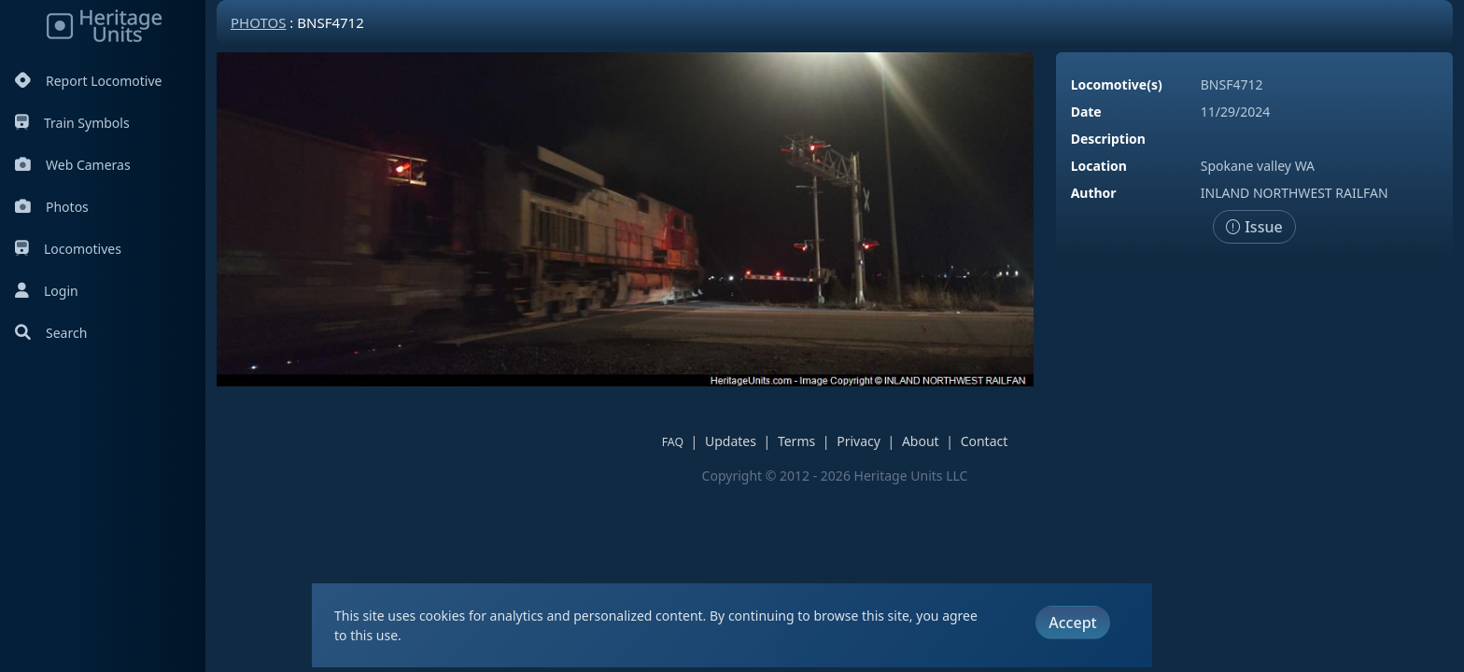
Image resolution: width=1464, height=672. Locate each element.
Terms (796, 441)
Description (1108, 138)
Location (1099, 166)
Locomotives (68, 249)
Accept (1072, 622)
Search (51, 333)
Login (46, 291)
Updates (730, 441)
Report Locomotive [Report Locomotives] (88, 81)
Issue (1254, 227)
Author (1094, 193)
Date (1086, 111)
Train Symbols (72, 123)
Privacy (858, 441)
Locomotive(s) (1116, 84)
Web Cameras (73, 165)
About (920, 441)
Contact (984, 441)
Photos (52, 207)
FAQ (672, 442)
